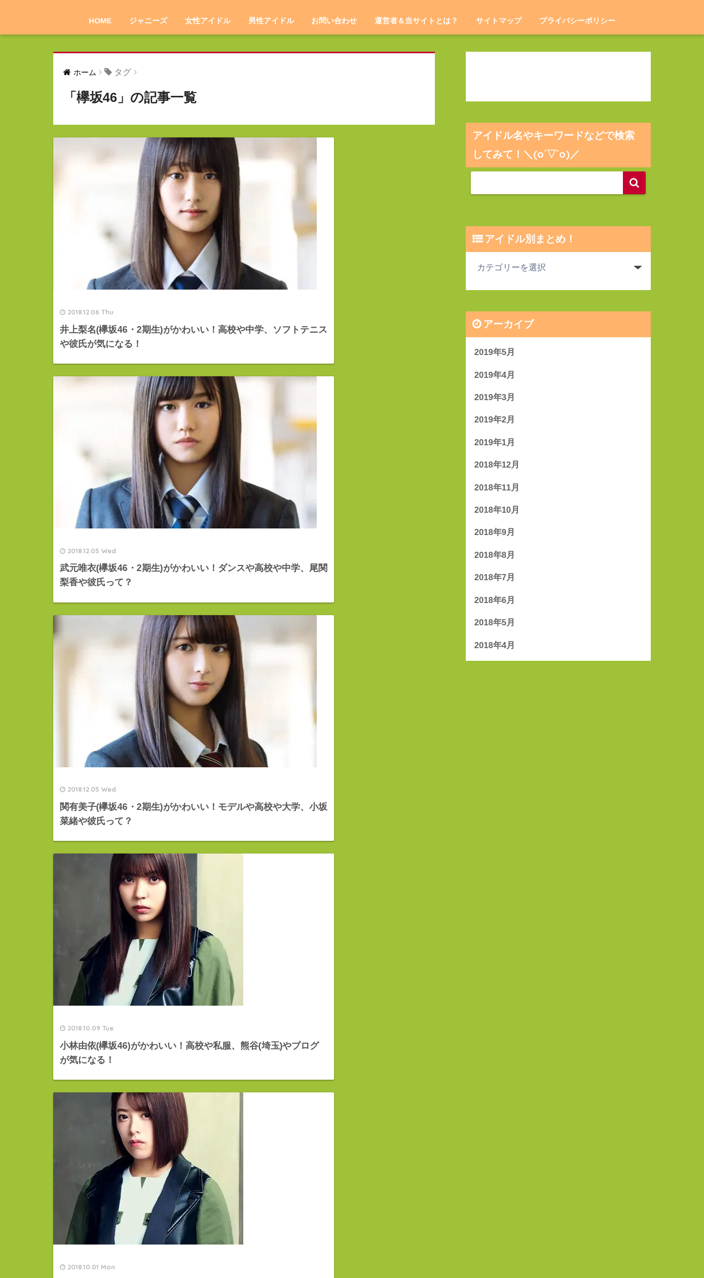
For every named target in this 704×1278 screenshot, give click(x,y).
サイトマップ (499, 20)
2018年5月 (494, 624)
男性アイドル (271, 20)
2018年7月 (494, 579)
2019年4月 (494, 375)
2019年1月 (494, 443)
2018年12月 (497, 466)
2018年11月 (497, 488)
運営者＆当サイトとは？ (416, 20)
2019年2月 (494, 420)
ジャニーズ (148, 20)
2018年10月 (497, 511)
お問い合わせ (334, 20)
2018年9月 (494, 534)
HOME (100, 20)
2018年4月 (494, 647)
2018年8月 (494, 556)
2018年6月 (494, 602)
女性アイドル (208, 20)
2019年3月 (494, 397)
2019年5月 (494, 352)
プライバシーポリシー (577, 20)
